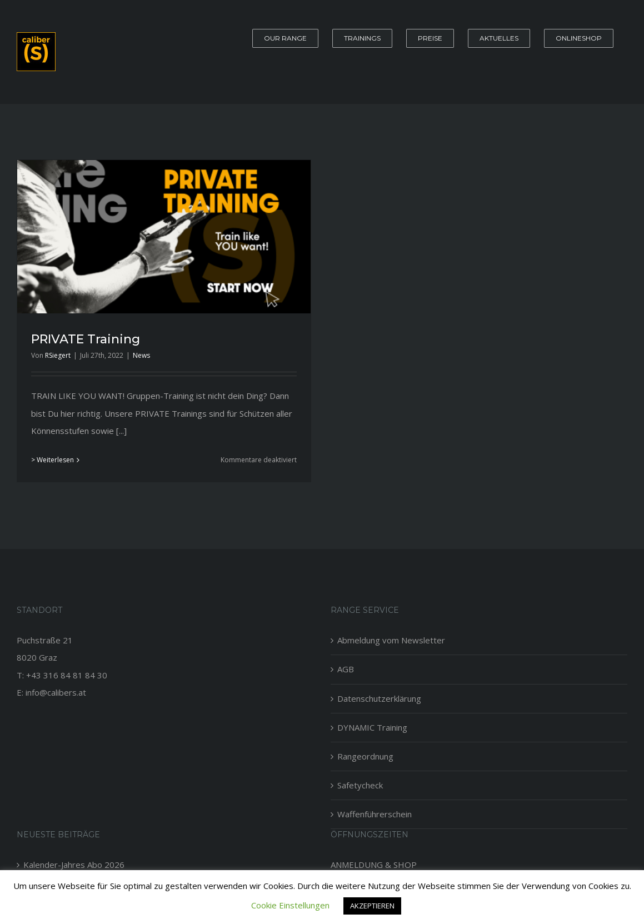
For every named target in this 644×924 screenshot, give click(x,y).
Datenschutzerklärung (379, 698)
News (141, 355)
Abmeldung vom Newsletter (391, 640)
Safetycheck (360, 785)
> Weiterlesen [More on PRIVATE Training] (52, 460)
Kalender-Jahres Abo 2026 (73, 864)
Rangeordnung (365, 756)
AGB (345, 669)
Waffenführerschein (374, 814)
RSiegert (58, 355)
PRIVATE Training (85, 339)
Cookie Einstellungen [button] (290, 905)
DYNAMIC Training (372, 727)
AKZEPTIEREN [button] (372, 906)
